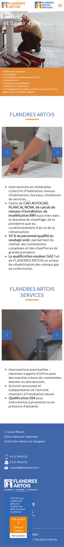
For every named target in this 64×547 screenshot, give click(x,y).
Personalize (18, 535)
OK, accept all (18, 520)
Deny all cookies (18, 529)
